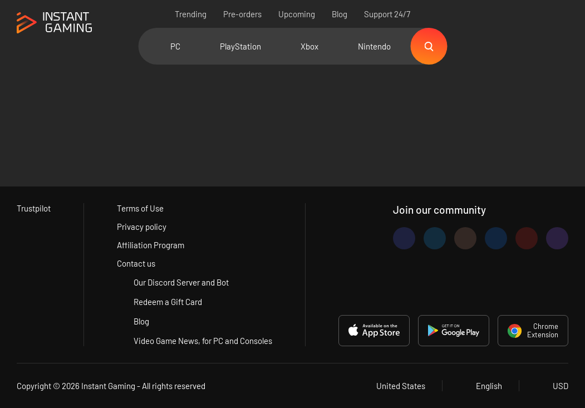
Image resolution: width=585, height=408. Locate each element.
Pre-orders (242, 14)
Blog (339, 14)
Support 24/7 (387, 14)
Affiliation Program (150, 245)
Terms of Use (140, 208)
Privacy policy (141, 227)
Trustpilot (34, 208)
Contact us (136, 263)
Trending (191, 14)
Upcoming (296, 14)
